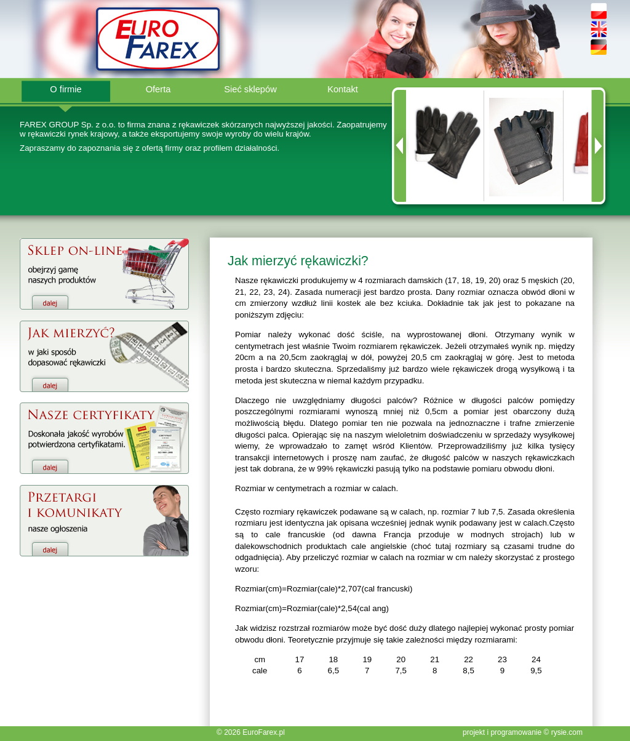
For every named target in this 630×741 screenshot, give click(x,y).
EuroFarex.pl (263, 732)
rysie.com (567, 732)
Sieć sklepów (250, 89)
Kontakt (342, 89)
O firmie (65, 89)
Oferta (158, 89)
